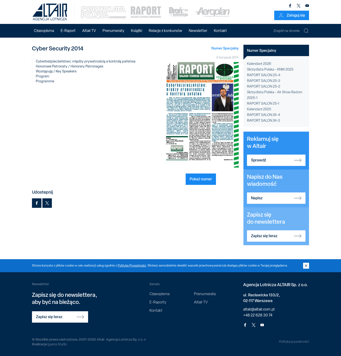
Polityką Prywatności (132, 265)
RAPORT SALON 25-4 (263, 75)
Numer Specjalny (225, 48)
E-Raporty (157, 302)
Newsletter (198, 30)
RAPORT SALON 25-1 (263, 103)
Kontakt (220, 30)
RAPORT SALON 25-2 (263, 86)
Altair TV (89, 30)
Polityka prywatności (294, 341)
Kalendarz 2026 (259, 63)
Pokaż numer (201, 179)
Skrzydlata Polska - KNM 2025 (270, 69)
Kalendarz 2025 (259, 109)
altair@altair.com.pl (258, 309)
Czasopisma (44, 30)
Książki (136, 30)
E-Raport (68, 30)
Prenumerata (205, 293)
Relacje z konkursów (165, 30)
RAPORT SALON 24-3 (263, 120)
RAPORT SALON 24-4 (263, 114)
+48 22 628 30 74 (257, 315)
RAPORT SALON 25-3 (263, 80)
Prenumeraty (113, 30)
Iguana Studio (57, 344)
